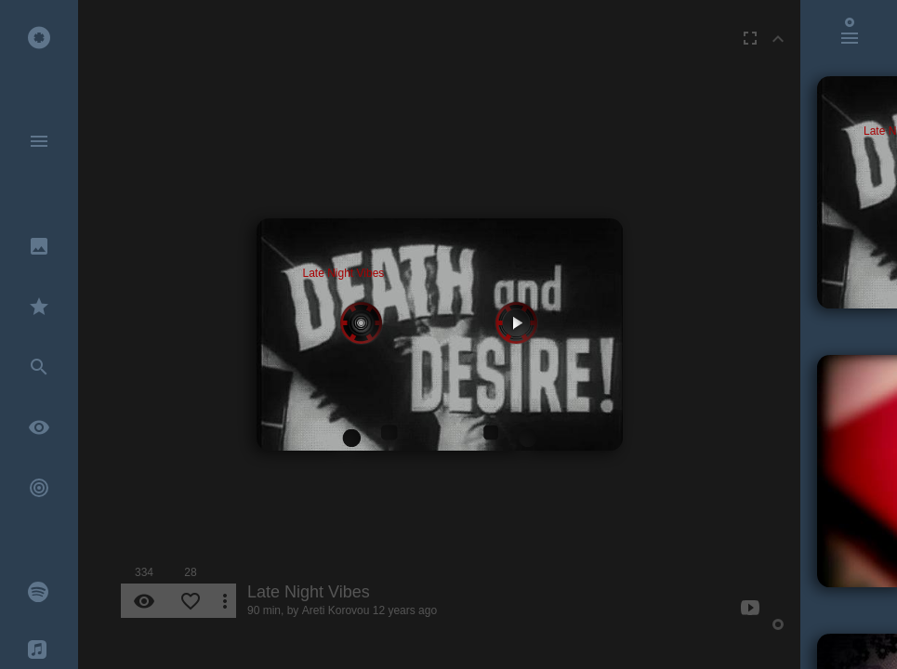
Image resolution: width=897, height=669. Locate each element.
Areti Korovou (336, 610)
